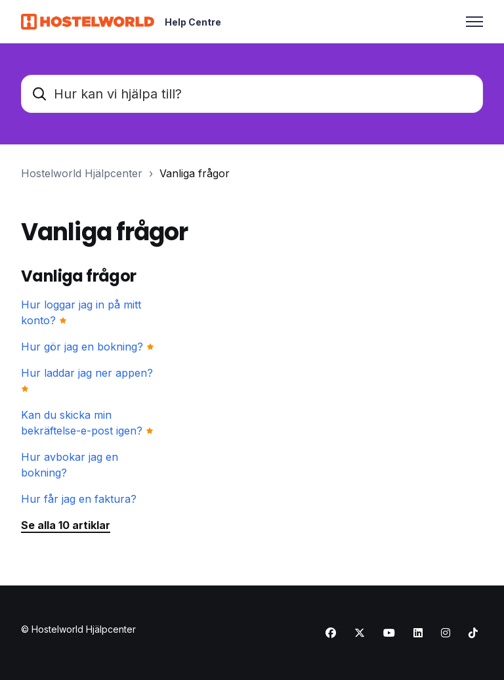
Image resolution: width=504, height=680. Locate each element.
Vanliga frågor (194, 173)
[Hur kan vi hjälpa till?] (252, 94)
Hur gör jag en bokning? (82, 346)
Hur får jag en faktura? (78, 498)
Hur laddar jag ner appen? (87, 372)
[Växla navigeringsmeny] (474, 22)
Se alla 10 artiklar (65, 525)
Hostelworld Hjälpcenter (81, 173)
